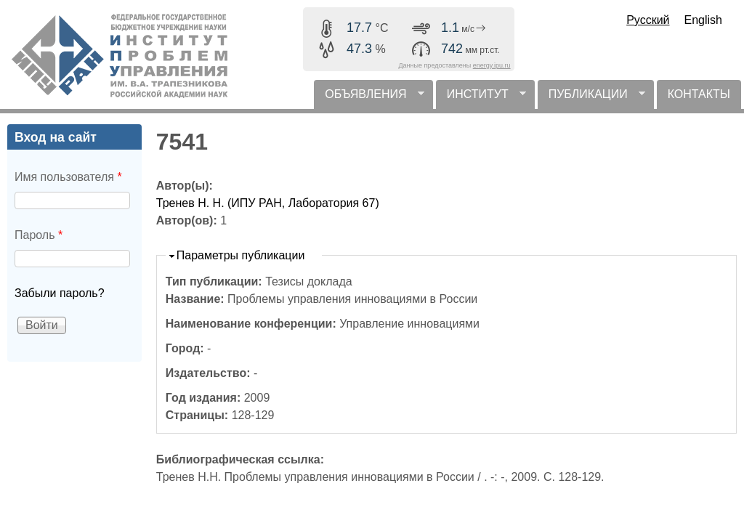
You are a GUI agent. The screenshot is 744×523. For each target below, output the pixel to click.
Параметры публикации (241, 255)
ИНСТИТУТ (481, 98)
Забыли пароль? (60, 293)
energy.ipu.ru (492, 65)
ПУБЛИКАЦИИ (591, 98)
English (703, 20)
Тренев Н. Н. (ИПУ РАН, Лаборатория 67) (267, 203)
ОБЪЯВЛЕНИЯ (369, 98)
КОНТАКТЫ (699, 94)
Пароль (38, 235)
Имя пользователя (68, 177)
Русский (647, 20)
